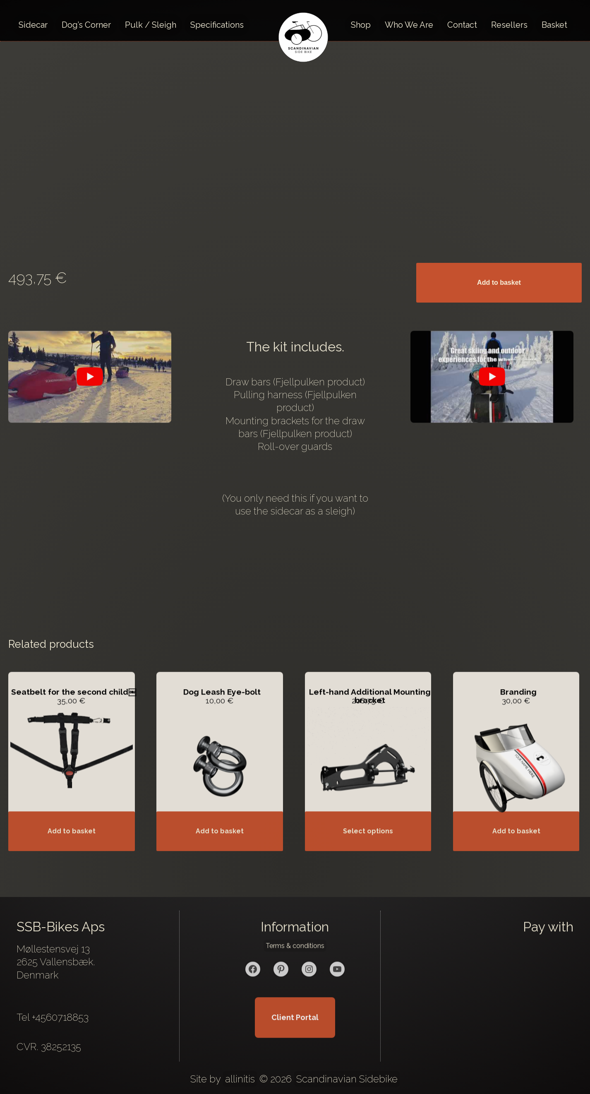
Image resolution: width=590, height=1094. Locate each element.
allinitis (240, 1079)
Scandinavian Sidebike (347, 1079)
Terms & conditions (295, 958)
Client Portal (295, 1029)
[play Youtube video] (89, 389)
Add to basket (499, 282)
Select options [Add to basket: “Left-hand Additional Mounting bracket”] (368, 843)
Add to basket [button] (72, 843)
